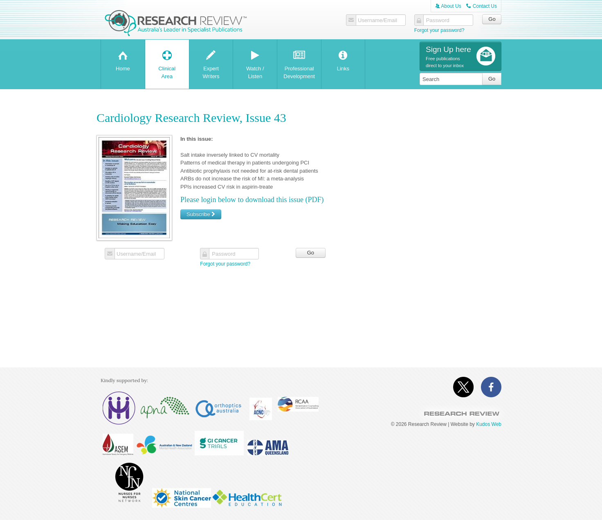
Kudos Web (488, 424)
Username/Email (377, 20)
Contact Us (481, 6)
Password (437, 20)
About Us (448, 6)
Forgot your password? (439, 30)
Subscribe (200, 214)
